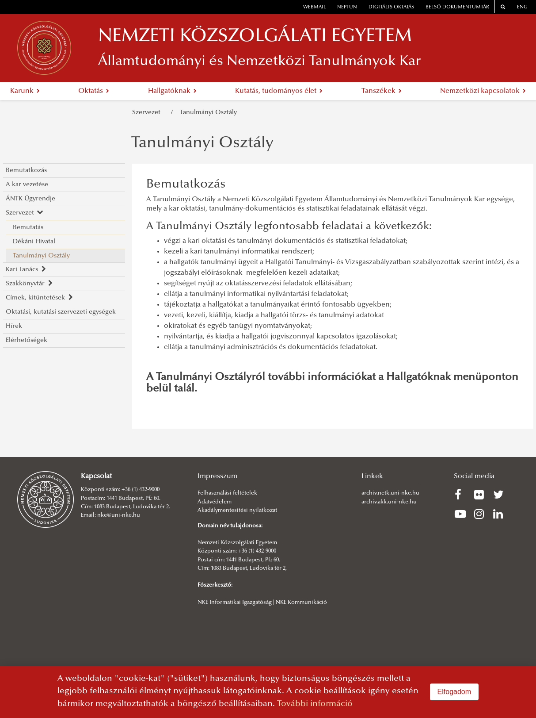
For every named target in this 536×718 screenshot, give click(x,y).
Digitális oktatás (391, 7)
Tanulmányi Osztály (208, 112)
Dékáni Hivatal (34, 241)
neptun (347, 7)
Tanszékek (381, 91)
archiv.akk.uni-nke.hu (389, 502)
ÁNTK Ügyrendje (30, 199)
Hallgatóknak (172, 91)
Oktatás (93, 91)
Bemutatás (28, 227)
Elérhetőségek (26, 340)
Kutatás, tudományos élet (279, 91)
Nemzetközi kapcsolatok (483, 91)
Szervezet (148, 112)
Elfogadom (454, 691)
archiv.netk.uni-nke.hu (390, 493)
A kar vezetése (27, 184)
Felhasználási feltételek (227, 493)
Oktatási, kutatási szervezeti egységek (61, 312)
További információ (315, 704)
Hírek (14, 326)
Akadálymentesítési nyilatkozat (237, 510)
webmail (314, 7)
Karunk (25, 91)
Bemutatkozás (26, 170)
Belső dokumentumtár (457, 7)
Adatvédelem (215, 502)
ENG (522, 7)
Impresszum (217, 476)
